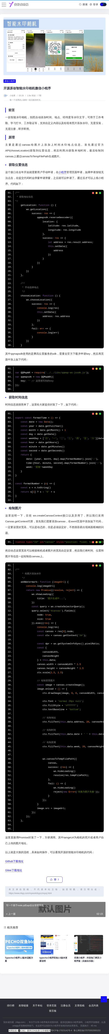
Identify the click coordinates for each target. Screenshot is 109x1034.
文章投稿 (79, 1005)
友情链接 (23, 1005)
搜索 (83, 4)
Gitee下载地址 (13, 870)
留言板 (52, 1010)
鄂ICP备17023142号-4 (61, 1030)
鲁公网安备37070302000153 (87, 1030)
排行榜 (10, 1005)
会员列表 (93, 1005)
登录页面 (51, 1005)
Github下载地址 (14, 861)
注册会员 (65, 1005)
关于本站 (37, 1005)
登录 (94, 4)
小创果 (13, 95)
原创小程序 (9, 81)
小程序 (63, 172)
